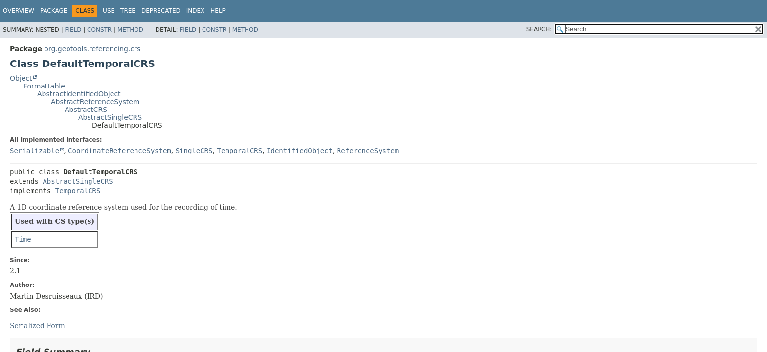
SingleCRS (194, 150)
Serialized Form (37, 326)
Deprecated (160, 10)
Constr (99, 29)
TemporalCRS (239, 150)
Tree (127, 10)
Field (73, 29)
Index (195, 10)
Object (21, 78)
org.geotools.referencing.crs (92, 49)
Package (53, 10)
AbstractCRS (86, 109)
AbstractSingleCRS (110, 117)
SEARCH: (539, 29)
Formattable (44, 86)
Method (130, 29)
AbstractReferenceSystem (95, 102)
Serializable (34, 150)
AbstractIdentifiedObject (79, 94)
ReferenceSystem (368, 150)
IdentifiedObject (300, 150)
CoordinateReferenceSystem (119, 150)
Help (218, 10)
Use (108, 10)
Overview (18, 10)
